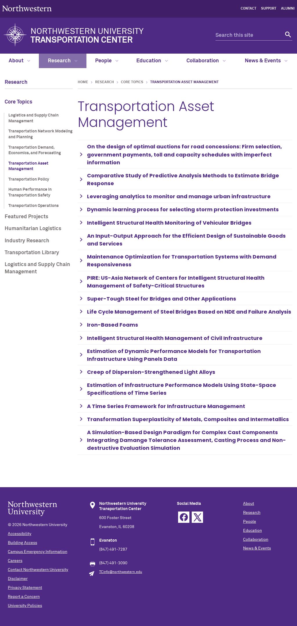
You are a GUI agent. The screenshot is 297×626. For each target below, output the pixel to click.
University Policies (25, 606)
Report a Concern (24, 597)
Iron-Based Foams (112, 324)
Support (268, 8)
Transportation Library (32, 252)
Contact (248, 8)
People (106, 60)
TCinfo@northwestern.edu (120, 572)
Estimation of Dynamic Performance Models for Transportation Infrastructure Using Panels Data (174, 355)
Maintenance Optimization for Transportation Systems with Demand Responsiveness (181, 260)
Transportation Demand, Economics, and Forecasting (34, 150)
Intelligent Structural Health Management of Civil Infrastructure (174, 338)
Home (83, 82)
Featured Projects (26, 216)
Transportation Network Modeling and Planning (40, 134)
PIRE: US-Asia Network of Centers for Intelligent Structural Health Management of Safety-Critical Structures (176, 281)
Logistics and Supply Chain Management (33, 118)
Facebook (183, 517)
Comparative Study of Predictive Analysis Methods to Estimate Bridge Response (183, 179)
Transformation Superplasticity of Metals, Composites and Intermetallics (188, 419)
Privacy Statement (25, 588)
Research (62, 60)
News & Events (266, 60)
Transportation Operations (33, 206)
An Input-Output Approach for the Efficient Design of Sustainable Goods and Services (186, 239)
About (19, 60)
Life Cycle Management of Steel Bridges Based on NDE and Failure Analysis (189, 311)
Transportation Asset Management (28, 166)
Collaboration (206, 60)
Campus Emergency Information (37, 552)
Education (152, 60)
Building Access (22, 543)
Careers (15, 561)
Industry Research (27, 240)
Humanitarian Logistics (33, 228)
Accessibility (19, 534)
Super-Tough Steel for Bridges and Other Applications (161, 298)
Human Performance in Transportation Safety (30, 192)
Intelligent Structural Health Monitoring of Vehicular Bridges (169, 222)
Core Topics (18, 102)
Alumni (288, 8)
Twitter (197, 517)
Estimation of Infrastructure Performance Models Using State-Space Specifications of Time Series (181, 388)
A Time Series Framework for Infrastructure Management (166, 406)
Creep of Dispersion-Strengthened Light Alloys (151, 372)
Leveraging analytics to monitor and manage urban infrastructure (179, 196)
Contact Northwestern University (38, 570)
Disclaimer (18, 579)
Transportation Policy (28, 179)
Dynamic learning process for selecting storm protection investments (183, 209)
